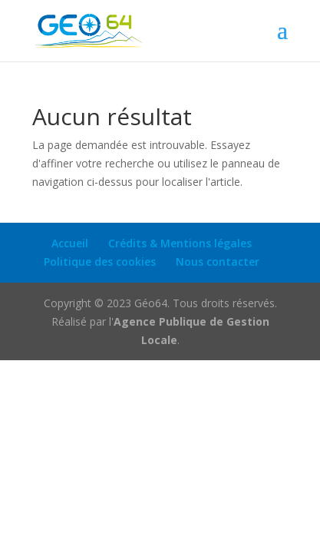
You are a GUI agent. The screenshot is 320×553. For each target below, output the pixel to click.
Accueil (69, 243)
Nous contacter (217, 261)
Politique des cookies (100, 261)
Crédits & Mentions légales (180, 243)
